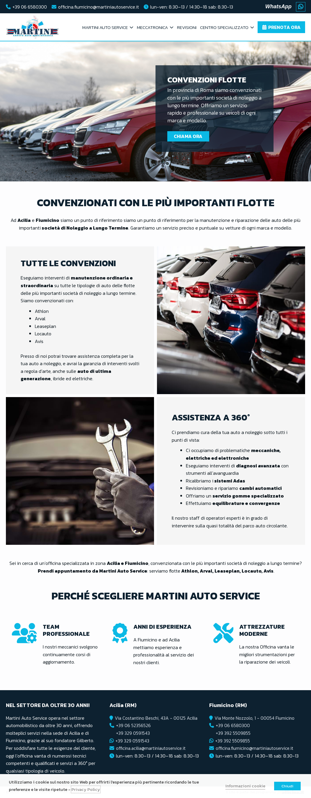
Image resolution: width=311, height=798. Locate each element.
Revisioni (187, 27)
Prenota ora (284, 27)
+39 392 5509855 (233, 733)
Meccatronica (152, 27)
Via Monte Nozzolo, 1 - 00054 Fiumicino (255, 717)
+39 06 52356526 (132, 725)
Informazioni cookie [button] (245, 786)
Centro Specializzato (224, 27)
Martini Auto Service (105, 27)
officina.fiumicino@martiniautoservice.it (98, 6)
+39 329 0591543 (132, 733)
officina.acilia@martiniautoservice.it (151, 748)
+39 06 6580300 (29, 6)
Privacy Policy (85, 789)
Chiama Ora (189, 136)
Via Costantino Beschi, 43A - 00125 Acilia (156, 717)
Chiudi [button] (287, 786)
